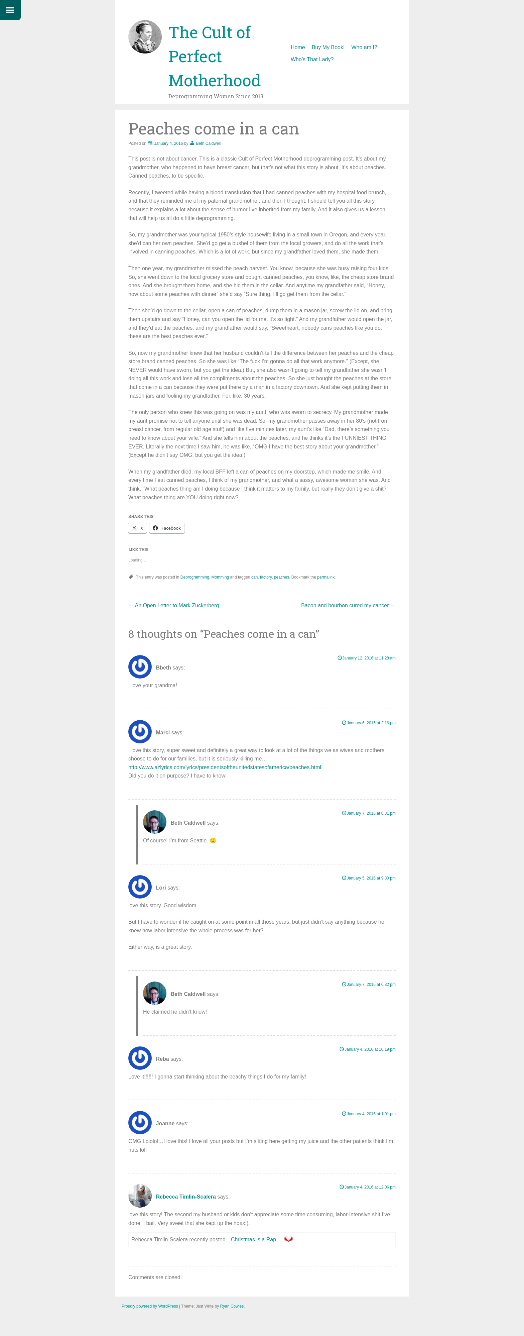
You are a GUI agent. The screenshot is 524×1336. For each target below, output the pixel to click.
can (254, 577)
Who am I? (364, 47)
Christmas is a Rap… (256, 1239)
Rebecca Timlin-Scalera (186, 1197)
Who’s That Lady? (312, 59)
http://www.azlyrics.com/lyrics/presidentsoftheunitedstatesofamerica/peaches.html (224, 767)
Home (298, 47)
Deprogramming (194, 577)
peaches (281, 577)
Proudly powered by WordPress (150, 1306)
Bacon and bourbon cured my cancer (348, 605)
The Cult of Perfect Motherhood (214, 56)
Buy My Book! (328, 47)
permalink (326, 577)
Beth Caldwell (208, 143)
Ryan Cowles (232, 1306)
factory (266, 577)
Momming (220, 577)
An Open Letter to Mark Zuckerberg (174, 605)
